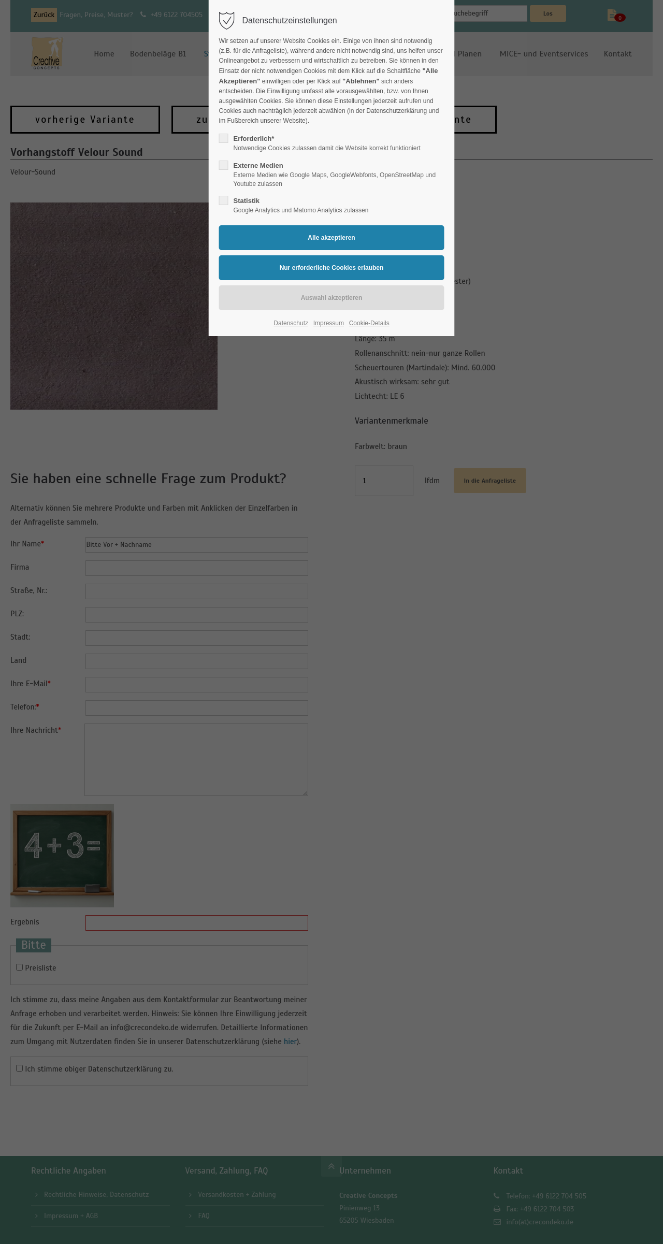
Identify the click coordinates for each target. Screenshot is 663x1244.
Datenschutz (290, 323)
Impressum (328, 323)
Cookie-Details (369, 323)
